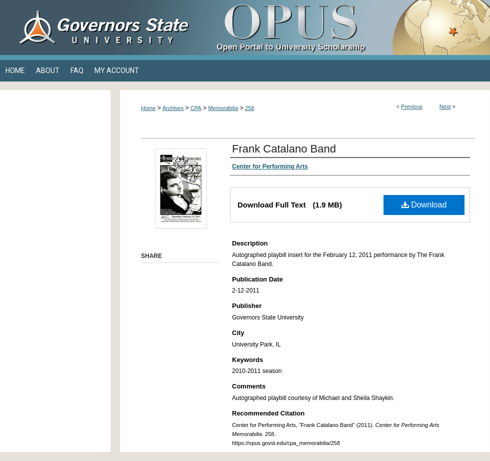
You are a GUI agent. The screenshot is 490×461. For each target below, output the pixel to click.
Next (445, 107)
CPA (196, 108)
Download (424, 204)
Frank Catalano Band (284, 148)
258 (249, 108)
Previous (411, 107)
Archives (173, 108)
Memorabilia (223, 108)
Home (148, 108)
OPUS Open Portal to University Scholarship (345, 27)
